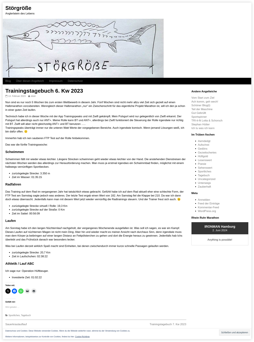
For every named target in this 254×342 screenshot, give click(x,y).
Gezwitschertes (207, 152)
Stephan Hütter (200, 124)
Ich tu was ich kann (203, 128)
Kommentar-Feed (208, 207)
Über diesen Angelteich (30, 80)
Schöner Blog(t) (200, 105)
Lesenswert (205, 160)
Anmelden (204, 199)
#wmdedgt (204, 141)
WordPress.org (207, 211)
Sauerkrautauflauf (16, 324)
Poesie (202, 163)
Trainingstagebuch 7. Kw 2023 (168, 324)
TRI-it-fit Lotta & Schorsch (207, 120)
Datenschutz (75, 80)
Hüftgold (203, 156)
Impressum (56, 80)
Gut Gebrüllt (198, 112)
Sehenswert (205, 167)
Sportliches (14, 315)
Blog (8, 80)
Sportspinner (199, 116)
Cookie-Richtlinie (82, 337)
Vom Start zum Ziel (202, 97)
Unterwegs (204, 183)
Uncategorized (206, 179)
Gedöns (203, 148)
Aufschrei (203, 144)
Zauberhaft (204, 186)
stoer (33, 96)
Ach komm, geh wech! (204, 101)
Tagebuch (26, 315)
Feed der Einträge (209, 203)
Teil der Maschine (202, 109)
